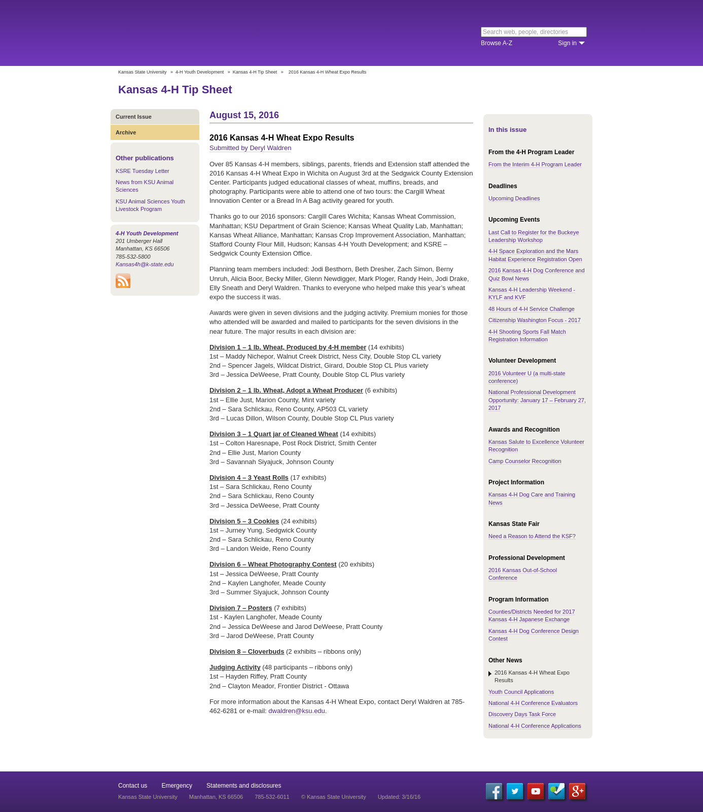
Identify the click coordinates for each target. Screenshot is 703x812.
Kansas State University (200, 33)
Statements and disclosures (243, 785)
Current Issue (134, 117)
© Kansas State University (333, 797)
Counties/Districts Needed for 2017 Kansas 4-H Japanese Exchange (531, 615)
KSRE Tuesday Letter (142, 171)
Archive (126, 132)
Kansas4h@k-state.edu (145, 264)
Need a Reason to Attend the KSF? (532, 536)
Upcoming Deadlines (514, 198)
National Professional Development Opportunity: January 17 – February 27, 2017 (537, 400)
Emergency (176, 785)
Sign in (567, 43)
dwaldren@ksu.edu (296, 711)
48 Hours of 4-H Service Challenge (531, 309)
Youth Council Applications (521, 692)
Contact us (132, 785)
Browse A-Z (496, 43)
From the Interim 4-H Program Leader (535, 164)
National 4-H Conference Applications (534, 726)
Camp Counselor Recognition (524, 461)
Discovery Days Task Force (522, 714)
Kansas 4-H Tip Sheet (255, 72)
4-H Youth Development (199, 72)
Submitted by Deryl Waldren (250, 148)
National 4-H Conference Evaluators (533, 703)
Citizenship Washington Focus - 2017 (534, 320)
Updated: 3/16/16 (399, 797)
